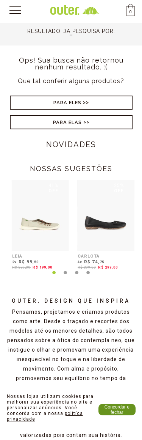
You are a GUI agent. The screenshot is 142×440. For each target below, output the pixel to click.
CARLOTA (89, 256)
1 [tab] (54, 277)
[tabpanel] (38, 226)
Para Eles (67, 102)
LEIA (17, 256)
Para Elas (67, 122)
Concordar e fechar (117, 409)
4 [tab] (88, 277)
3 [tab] (77, 277)
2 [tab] (65, 277)
